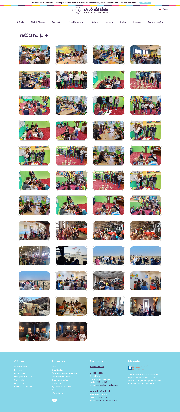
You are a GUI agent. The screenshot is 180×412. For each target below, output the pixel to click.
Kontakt (137, 22)
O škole (20, 22)
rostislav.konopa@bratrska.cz (108, 384)
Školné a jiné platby (60, 379)
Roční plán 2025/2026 (23, 376)
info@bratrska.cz (97, 366)
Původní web (57, 392)
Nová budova (19, 382)
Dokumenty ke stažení (61, 376)
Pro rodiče (57, 22)
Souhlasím (145, 3)
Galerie (94, 22)
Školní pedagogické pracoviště (64, 373)
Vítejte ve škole (20, 366)
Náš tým (109, 22)
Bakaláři (55, 366)
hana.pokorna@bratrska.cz (107, 400)
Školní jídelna (57, 369)
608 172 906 (102, 397)
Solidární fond (58, 389)
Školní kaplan (19, 379)
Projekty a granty (76, 22)
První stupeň (19, 369)
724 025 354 (102, 381)
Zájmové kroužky (155, 22)
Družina (123, 22)
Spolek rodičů (57, 382)
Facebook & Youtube (23, 386)
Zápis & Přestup (38, 22)
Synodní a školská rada (61, 386)
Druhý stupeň (19, 373)
